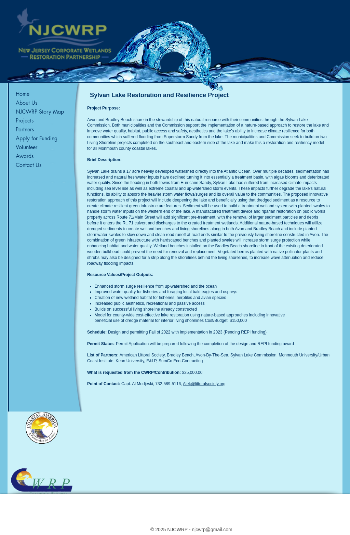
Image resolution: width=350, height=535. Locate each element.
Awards (24, 156)
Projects (24, 120)
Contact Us (28, 165)
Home (22, 93)
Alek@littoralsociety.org (204, 383)
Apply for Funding (36, 138)
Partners (25, 129)
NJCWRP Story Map (40, 111)
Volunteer (26, 147)
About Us (26, 102)
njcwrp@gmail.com (212, 529)
